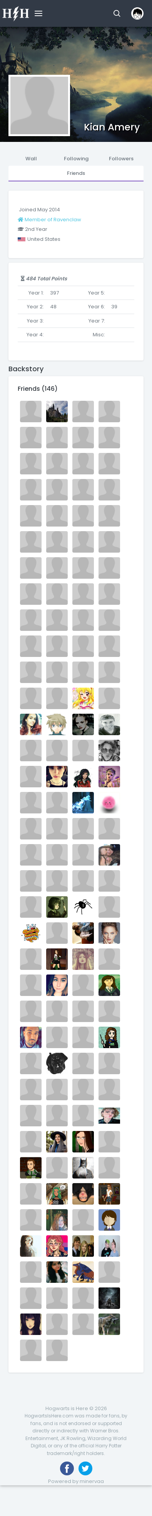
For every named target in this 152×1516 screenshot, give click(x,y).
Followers (121, 158)
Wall (31, 158)
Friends (76, 173)
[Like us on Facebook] (67, 1468)
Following (76, 158)
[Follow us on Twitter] (85, 1468)
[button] (117, 13)
